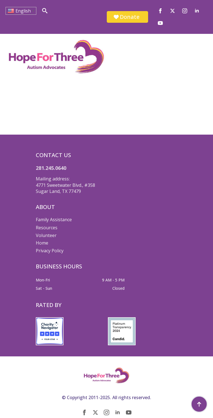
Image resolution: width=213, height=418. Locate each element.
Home (42, 243)
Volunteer (46, 235)
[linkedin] (197, 11)
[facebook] (160, 11)
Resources (46, 228)
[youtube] (160, 23)
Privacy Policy (50, 251)
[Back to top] (199, 404)
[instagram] (185, 11)
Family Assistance (54, 219)
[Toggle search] (44, 10)
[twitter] (172, 11)
